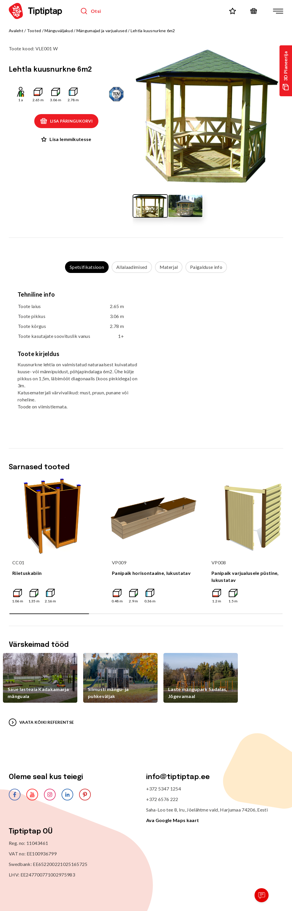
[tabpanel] (146, 355)
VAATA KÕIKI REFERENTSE (41, 722)
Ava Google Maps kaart (172, 820)
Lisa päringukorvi (66, 121)
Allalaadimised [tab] (131, 267)
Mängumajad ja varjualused (101, 30)
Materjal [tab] (169, 267)
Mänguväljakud (59, 30)
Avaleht (16, 30)
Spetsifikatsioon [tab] (87, 267)
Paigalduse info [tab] (206, 267)
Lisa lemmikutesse (66, 139)
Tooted (34, 30)
